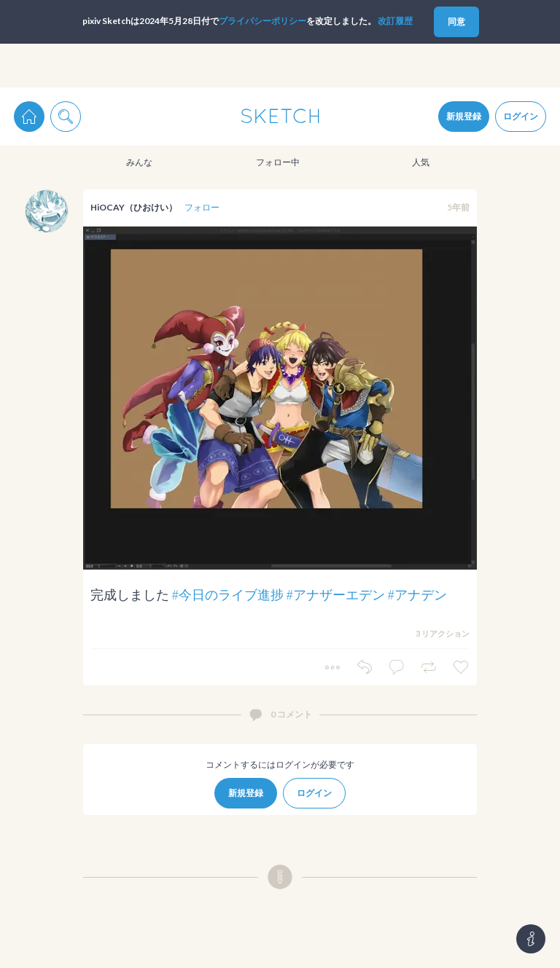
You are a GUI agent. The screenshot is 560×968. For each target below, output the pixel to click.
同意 (456, 21)
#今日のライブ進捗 (227, 594)
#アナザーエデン (335, 594)
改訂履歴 (395, 20)
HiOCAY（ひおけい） (133, 207)
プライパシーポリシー (262, 20)
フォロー (201, 207)
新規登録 (463, 116)
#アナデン (417, 594)
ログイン (520, 116)
